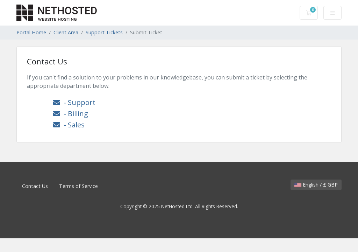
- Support (74, 102)
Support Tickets (104, 32)
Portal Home (31, 32)
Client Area (65, 32)
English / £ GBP (316, 184)
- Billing (70, 113)
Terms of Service (78, 186)
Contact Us (35, 186)
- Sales (69, 125)
